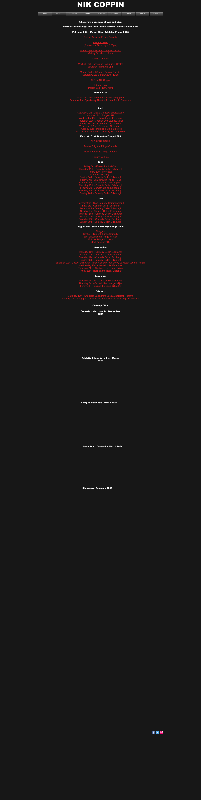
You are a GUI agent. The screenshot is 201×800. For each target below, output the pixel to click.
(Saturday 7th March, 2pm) (100, 66)
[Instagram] (161, 732)
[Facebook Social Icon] (153, 732)
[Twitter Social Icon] (157, 732)
